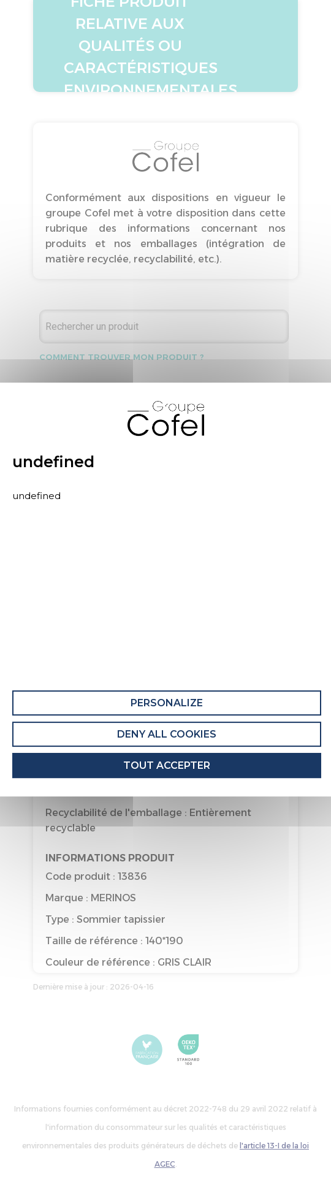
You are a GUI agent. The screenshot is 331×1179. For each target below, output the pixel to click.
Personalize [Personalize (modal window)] (167, 703)
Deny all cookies (166, 734)
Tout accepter (166, 765)
